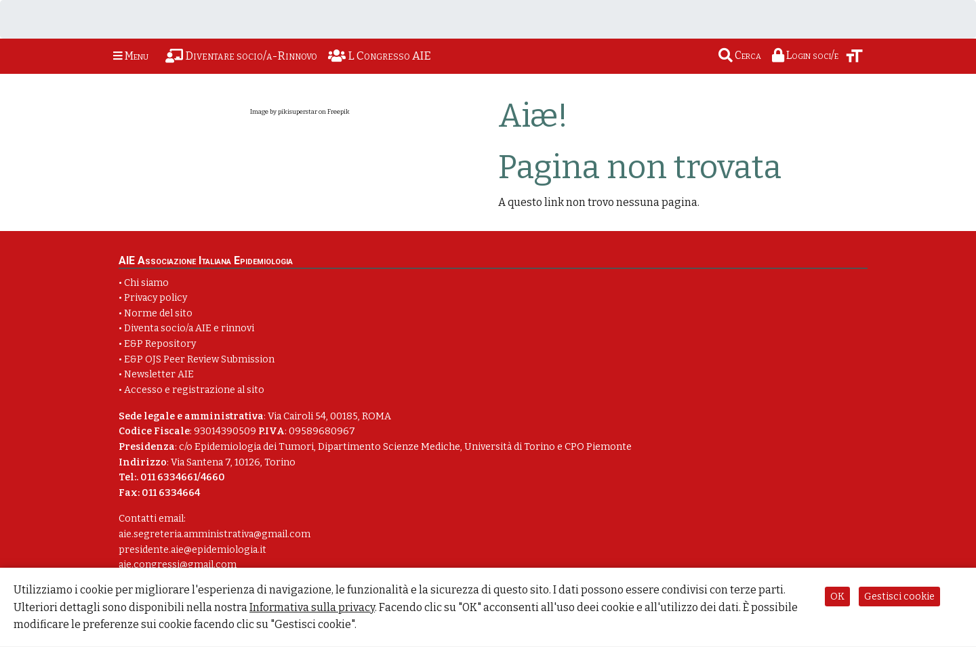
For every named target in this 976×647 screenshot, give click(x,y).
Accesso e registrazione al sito (194, 390)
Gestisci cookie (899, 596)
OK (837, 596)
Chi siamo (146, 283)
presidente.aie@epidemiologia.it (192, 550)
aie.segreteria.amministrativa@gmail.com (214, 534)
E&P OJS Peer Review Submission (199, 359)
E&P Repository (160, 344)
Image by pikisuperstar (283, 112)
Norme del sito (158, 313)
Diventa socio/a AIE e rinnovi (189, 328)
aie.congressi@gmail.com (178, 564)
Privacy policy (155, 298)
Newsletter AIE (159, 374)
